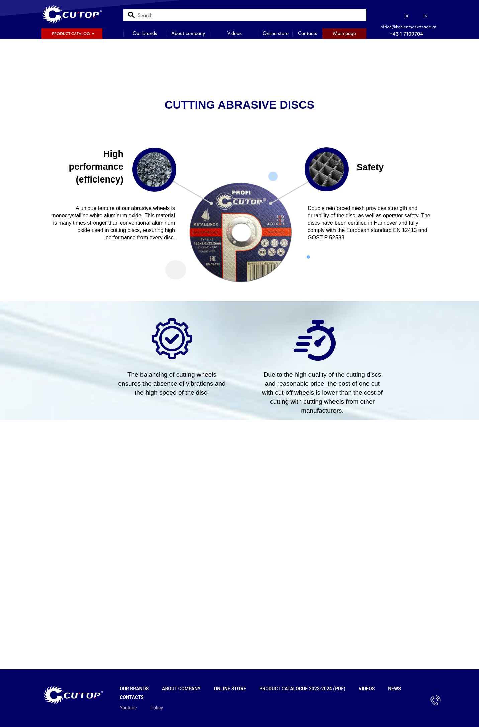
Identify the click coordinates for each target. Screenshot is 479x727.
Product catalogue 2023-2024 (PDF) (302, 688)
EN (425, 16)
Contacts (307, 33)
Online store (276, 33)
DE (406, 16)
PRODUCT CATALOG (71, 33)
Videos (234, 33)
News (394, 688)
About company (188, 33)
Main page (344, 33)
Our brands (145, 33)
